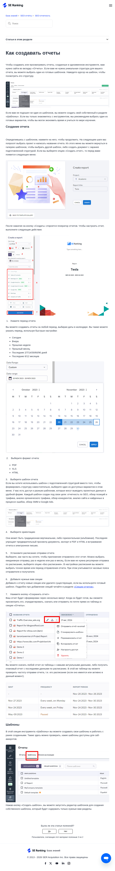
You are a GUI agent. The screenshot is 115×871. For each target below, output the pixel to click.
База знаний (12, 16)
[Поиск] (29, 23)
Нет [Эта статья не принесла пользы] (65, 831)
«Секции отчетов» (84, 586)
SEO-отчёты (26, 16)
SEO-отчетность (42, 16)
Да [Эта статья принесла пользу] (49, 831)
